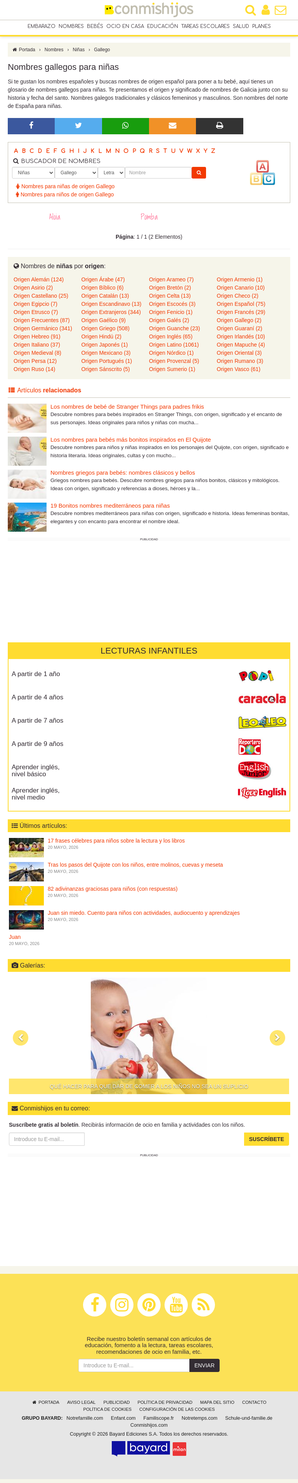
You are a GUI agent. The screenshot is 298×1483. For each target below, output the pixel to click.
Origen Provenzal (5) (174, 365)
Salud (241, 26)
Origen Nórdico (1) (171, 357)
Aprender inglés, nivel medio (36, 798)
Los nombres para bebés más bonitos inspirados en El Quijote (130, 443)
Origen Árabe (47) (103, 283)
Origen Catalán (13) (105, 300)
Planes (261, 26)
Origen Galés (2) (169, 324)
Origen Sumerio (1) (172, 373)
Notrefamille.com (84, 1422)
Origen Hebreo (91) (37, 340)
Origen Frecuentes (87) (42, 324)
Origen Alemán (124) (39, 283)
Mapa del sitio (217, 1406)
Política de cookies (107, 1413)
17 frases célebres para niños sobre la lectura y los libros (116, 844)
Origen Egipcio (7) (35, 308)
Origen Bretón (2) (170, 291)
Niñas (79, 53)
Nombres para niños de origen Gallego (65, 198)
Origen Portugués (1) (106, 365)
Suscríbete (266, 1143)
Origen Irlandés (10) (241, 340)
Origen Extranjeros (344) (111, 316)
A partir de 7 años (37, 724)
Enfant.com (123, 1422)
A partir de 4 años (37, 701)
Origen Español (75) (241, 308)
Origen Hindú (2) (101, 340)
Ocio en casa (125, 26)
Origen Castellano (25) (41, 300)
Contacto (254, 1406)
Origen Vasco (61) (239, 373)
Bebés (95, 26)
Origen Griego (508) (105, 332)
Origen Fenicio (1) (170, 316)
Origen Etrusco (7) (36, 316)
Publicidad (116, 1406)
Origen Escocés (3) (172, 308)
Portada (23, 53)
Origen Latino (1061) (174, 348)
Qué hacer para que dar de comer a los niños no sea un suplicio (149, 1090)
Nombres (71, 26)
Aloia (54, 221)
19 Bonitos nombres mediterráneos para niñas (110, 509)
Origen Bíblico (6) (102, 291)
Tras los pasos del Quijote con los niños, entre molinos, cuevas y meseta (135, 869)
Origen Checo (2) (237, 300)
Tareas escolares (205, 26)
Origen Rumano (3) (240, 365)
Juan (15, 941)
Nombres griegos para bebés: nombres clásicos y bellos (122, 476)
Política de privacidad (164, 1406)
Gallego (102, 53)
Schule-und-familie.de (248, 1422)
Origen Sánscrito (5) (105, 373)
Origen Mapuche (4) (241, 348)
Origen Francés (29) (241, 316)
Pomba (149, 221)
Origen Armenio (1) (240, 283)
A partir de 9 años (37, 747)
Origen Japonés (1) (104, 348)
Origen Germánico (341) (43, 332)
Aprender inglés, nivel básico (36, 774)
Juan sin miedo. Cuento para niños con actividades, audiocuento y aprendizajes (144, 917)
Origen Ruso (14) (34, 373)
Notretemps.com (199, 1422)
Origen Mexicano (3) (106, 357)
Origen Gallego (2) (239, 324)
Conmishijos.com (149, 1429)
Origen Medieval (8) (37, 357)
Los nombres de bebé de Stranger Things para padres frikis (127, 410)
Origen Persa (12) (35, 365)
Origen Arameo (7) (171, 283)
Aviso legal (81, 1406)
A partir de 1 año (36, 678)
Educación (162, 26)
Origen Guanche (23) (174, 332)
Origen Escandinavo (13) (111, 308)
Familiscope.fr (159, 1422)
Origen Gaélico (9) (103, 324)
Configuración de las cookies (177, 1413)
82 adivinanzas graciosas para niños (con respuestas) (113, 893)
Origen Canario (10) (241, 291)
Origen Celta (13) (170, 300)
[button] (20, 1041)
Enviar (204, 1369)
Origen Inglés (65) (170, 340)
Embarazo (41, 26)
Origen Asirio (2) (33, 291)
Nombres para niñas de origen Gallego (65, 190)
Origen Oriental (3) (239, 357)
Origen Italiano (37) (37, 348)
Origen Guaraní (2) (240, 332)
